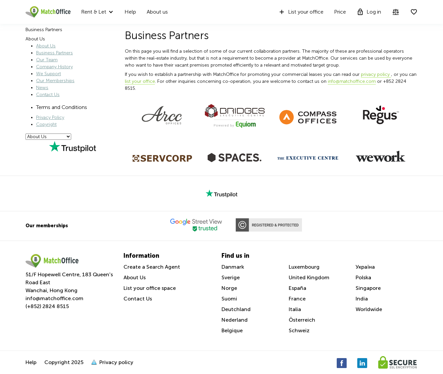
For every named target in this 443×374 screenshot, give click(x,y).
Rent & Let (93, 12)
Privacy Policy (50, 117)
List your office (300, 12)
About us (157, 12)
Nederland (234, 320)
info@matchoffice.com (352, 81)
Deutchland (236, 309)
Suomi (229, 298)
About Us (46, 45)
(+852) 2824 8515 (47, 306)
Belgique (232, 330)
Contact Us (48, 94)
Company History (54, 66)
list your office (140, 81)
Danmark (232, 267)
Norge (229, 288)
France (297, 298)
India (362, 298)
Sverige (230, 277)
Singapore (368, 288)
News (42, 87)
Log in (369, 12)
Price (340, 12)
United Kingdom (309, 277)
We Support (48, 73)
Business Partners (54, 52)
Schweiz (299, 330)
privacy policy (376, 74)
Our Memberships (55, 80)
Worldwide (369, 309)
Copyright (46, 124)
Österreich (302, 320)
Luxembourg (304, 267)
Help (130, 12)
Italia (295, 309)
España (297, 288)
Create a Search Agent (151, 267)
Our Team (47, 59)
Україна (365, 267)
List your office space (149, 288)
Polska (363, 277)
